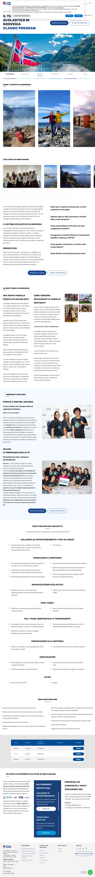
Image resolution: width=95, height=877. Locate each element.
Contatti (42, 862)
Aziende (42, 855)
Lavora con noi (44, 860)
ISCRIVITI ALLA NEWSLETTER (84, 853)
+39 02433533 (7, 871)
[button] (82, 3)
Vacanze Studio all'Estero (28, 851)
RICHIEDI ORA (46, 809)
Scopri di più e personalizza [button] (22, 15)
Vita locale (25, 74)
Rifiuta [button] (69, 15)
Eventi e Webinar (44, 853)
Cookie (60, 848)
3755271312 (71, 807)
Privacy (60, 851)
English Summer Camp (27, 848)
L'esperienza (9, 74)
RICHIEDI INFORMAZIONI (57, 511)
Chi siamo (42, 850)
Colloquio (59, 23)
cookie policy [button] (61, 7)
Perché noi (55, 74)
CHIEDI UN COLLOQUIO (37, 511)
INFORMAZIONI (57, 273)
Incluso (70, 74)
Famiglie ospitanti (40, 75)
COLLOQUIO (37, 273)
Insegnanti (42, 858)
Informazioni (79, 23)
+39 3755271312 (8, 873)
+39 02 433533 (72, 805)
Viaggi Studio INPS (26, 860)
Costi (85, 74)
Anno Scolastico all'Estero (28, 853)
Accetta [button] (78, 15)
